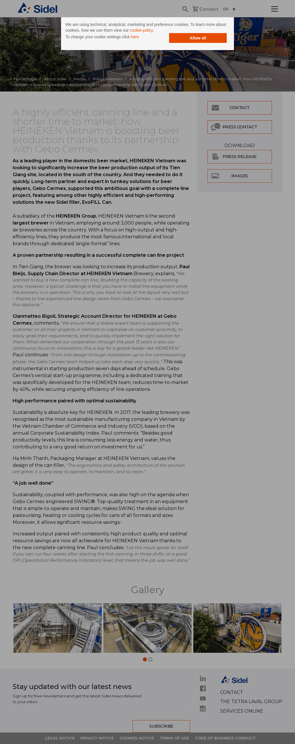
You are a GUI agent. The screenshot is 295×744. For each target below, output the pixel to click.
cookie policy (141, 30)
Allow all (198, 38)
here (135, 37)
